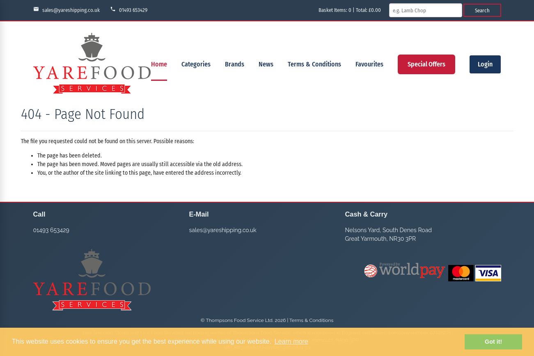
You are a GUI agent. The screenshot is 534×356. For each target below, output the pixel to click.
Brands (234, 64)
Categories (196, 64)
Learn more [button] (291, 341)
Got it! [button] (493, 341)
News (266, 64)
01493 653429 (128, 9)
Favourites (369, 64)
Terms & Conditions (314, 64)
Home (159, 64)
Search (482, 10)
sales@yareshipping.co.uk (66, 9)
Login (485, 64)
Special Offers (426, 64)
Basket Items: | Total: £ (350, 10)
